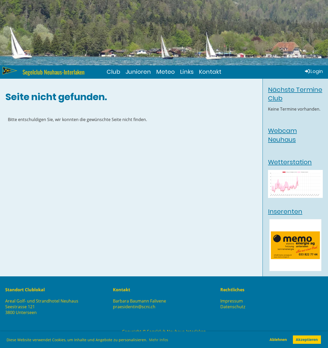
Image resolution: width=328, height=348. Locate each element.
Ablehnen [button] (278, 339)
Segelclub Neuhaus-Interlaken (54, 72)
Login (313, 71)
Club (113, 72)
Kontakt (210, 72)
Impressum (231, 301)
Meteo (165, 72)
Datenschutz (232, 307)
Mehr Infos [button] (158, 339)
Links (187, 72)
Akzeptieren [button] (307, 339)
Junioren (138, 72)
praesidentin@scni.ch (134, 307)
